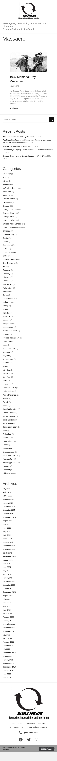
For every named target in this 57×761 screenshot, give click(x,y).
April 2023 (7, 610)
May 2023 (6, 606)
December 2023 (9, 581)
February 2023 (8, 617)
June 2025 (7, 528)
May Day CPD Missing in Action (15, 146)
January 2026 (8, 503)
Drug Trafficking (9, 263)
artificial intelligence (10, 188)
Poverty (6, 402)
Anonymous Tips (16, 727)
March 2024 (7, 574)
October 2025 (8, 514)
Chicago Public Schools (12, 224)
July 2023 (6, 599)
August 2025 (8, 521)
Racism (6, 406)
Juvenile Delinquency (11, 338)
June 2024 (7, 567)
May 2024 (6, 571)
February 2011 (8, 663)
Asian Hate (7, 192)
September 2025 (9, 517)
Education (6, 277)
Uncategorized (8, 452)
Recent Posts (17, 723)
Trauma (6, 445)
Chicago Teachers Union (12, 227)
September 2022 (9, 631)
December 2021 (9, 646)
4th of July (7, 174)
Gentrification (8, 299)
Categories (30, 723)
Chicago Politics (9, 220)
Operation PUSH (9, 388)
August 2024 (8, 560)
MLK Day (6, 370)
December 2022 (9, 624)
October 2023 (8, 589)
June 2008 (7, 674)
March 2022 (7, 638)
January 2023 (8, 621)
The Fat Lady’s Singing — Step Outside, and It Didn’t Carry (26, 150)
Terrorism (6, 438)
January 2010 (8, 671)
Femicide (6, 291)
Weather (6, 466)
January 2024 (8, 578)
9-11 (4, 177)
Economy (6, 270)
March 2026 (7, 496)
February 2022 (8, 642)
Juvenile (6, 334)
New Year (6, 377)
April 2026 (7, 492)
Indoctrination (8, 327)
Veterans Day (8, 459)
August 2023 (8, 596)
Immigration (7, 324)
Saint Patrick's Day (10, 409)
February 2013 (8, 656)
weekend (6, 470)
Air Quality (7, 185)
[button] (53, 26)
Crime (5, 256)
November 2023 (9, 585)
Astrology (6, 195)
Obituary (6, 384)
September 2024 (9, 556)
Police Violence (9, 391)
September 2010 (9, 667)
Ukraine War (7, 448)
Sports (5, 431)
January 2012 (8, 660)
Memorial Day (8, 359)
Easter (5, 267)
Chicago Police (8, 217)
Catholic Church (9, 199)
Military (5, 366)
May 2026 (6, 489)
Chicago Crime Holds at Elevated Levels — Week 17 (23, 156)
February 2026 (8, 499)
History (5, 306)
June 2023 (7, 603)
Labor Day (7, 341)
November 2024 (9, 549)
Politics (5, 398)
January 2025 (8, 542)
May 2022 (6, 635)
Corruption (7, 245)
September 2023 (9, 592)
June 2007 (7, 678)
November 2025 (9, 510)
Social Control (8, 420)
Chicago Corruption (10, 209)
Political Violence (9, 395)
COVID (5, 249)
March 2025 (7, 539)
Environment (8, 284)
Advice (5, 181)
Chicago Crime (8, 213)
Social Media (8, 423)
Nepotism (6, 374)
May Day (6, 356)
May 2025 (6, 531)
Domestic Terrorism (10, 259)
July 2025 (6, 524)
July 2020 (6, 649)
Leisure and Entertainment (37, 727)
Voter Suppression (10, 463)
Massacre (6, 352)
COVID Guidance (9, 252)
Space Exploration (10, 427)
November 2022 (9, 628)
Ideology (6, 320)
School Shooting (9, 413)
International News (10, 331)
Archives (41, 723)
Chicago (6, 206)
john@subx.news (31, 733)
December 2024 (9, 546)
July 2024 (6, 564)
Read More (14, 108)
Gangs (5, 295)
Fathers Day (7, 288)
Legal (5, 345)
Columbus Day (8, 234)
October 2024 (8, 553)
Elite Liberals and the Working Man (16, 137)
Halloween (7, 302)
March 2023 (7, 613)
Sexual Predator (9, 416)
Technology (7, 434)
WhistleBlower (8, 473)
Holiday (6, 309)
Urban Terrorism (9, 456)
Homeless (6, 313)
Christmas (7, 231)
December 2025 (9, 507)
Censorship (7, 202)
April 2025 (7, 535)
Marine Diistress (9, 349)
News (5, 381)
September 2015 (9, 653)
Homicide (6, 316)
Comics (6, 238)
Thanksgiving (8, 441)
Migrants (6, 363)
